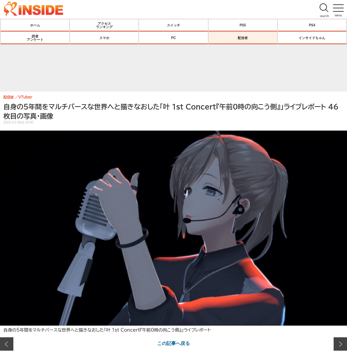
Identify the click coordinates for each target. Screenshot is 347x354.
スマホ (104, 37)
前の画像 (6, 344)
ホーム (35, 25)
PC (173, 37)
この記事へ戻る (173, 343)
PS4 (312, 25)
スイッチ (173, 25)
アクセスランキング (104, 25)
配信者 (243, 37)
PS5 (243, 25)
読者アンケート (35, 37)
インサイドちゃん (312, 37)
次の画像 (340, 344)
